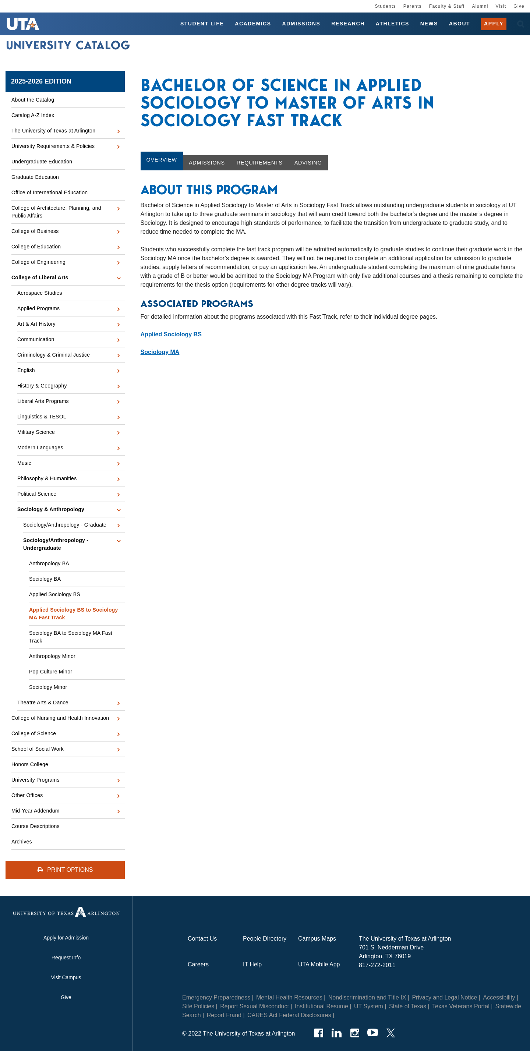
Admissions (301, 23)
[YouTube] (372, 1033)
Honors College (29, 764)
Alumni (480, 6)
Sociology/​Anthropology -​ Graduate (64, 525)
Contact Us (202, 938)
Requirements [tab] (260, 163)
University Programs (35, 780)
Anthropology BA (49, 563)
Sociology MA (160, 352)
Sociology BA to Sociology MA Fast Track (70, 637)
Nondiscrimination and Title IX (367, 997)
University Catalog (68, 45)
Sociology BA (45, 579)
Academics (253, 23)
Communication (35, 339)
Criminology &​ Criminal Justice (53, 355)
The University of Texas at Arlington (53, 131)
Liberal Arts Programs (43, 401)
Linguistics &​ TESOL (41, 417)
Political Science (36, 494)
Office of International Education (49, 192)
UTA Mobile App (319, 964)
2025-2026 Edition (41, 81)
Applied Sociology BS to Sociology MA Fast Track (73, 613)
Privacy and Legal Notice (444, 997)
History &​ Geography (42, 386)
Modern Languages (40, 447)
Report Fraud (224, 1015)
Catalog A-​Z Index (32, 115)
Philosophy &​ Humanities (47, 478)
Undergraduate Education (41, 161)
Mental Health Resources (289, 997)
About (459, 23)
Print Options (65, 870)
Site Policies (198, 1006)
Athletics (392, 23)
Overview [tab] (161, 160)
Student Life (202, 23)
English (26, 370)
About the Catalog (32, 100)
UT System (368, 1006)
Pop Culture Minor (50, 672)
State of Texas (407, 1006)
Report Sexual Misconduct (254, 1006)
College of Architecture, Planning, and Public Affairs (56, 212)
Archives (21, 842)
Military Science (36, 432)
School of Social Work (37, 749)
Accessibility (499, 997)
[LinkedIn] (336, 1033)
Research (348, 23)
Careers (198, 964)
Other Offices (27, 795)
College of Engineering (38, 262)
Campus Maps (317, 938)
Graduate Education (35, 177)
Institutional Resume (321, 1006)
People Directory (264, 938)
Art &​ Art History (36, 324)
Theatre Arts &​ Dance (42, 702)
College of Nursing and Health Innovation (60, 718)
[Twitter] (390, 1033)
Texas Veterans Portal (461, 1006)
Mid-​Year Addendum (35, 811)
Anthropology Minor (52, 656)
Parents (412, 6)
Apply (494, 23)
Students (385, 6)
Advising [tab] (308, 163)
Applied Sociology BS (54, 594)
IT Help (252, 964)
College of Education (36, 247)
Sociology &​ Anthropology (50, 509)
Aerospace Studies (39, 293)
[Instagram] (354, 1033)
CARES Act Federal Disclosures (289, 1015)
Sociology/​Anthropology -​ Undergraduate (55, 544)
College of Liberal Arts (39, 277)
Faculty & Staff (447, 6)
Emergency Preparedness (216, 997)
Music (24, 463)
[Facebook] (318, 1033)
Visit (501, 6)
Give (518, 6)
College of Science (33, 733)
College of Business (35, 231)
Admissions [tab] (207, 163)
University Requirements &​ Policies (53, 146)
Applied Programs (38, 308)
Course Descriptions (35, 826)
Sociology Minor (48, 687)
